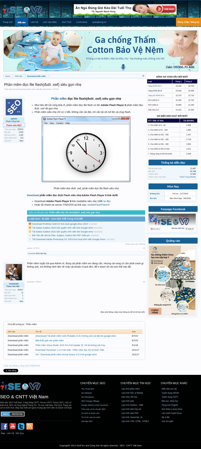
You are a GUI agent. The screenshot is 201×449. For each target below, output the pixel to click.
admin (48, 89)
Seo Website (86, 393)
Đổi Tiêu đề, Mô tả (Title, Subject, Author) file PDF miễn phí (61, 235)
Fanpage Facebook (173, 209)
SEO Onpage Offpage (90, 401)
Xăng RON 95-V (155, 86)
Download (33, 195)
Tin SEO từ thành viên (90, 413)
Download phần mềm (27, 89)
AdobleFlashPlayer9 (98, 204)
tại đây (106, 201)
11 (22, 293)
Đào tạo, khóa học (170, 401)
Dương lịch (155, 194)
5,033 (21, 132)
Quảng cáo (173, 240)
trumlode (31, 253)
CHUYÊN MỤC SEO (92, 383)
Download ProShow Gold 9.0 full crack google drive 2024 (60, 224)
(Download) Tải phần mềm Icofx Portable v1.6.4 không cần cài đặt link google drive (75, 336)
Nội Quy (20, 433)
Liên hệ (34, 22)
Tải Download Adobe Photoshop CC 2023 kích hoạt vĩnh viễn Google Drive (68, 239)
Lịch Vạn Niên (50, 22)
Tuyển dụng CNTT (170, 397)
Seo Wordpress (87, 397)
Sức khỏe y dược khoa (172, 409)
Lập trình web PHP (130, 413)
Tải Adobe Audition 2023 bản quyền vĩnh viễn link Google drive (62, 228)
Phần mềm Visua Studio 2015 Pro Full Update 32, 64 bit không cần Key (70, 345)
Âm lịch (153, 198)
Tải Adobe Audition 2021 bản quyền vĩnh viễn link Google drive (62, 231)
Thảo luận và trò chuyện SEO (93, 409)
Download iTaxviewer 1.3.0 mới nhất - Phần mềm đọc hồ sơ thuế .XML (69, 350)
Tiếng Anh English (170, 405)
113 (21, 138)
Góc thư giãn (167, 421)
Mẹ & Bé (165, 417)
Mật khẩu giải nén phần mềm (49, 340)
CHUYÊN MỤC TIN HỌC (136, 383)
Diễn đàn (22, 22)
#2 (144, 282)
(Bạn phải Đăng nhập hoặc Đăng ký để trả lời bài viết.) (122, 312)
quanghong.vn (99, 22)
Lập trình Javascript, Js (131, 417)
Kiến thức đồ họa (129, 397)
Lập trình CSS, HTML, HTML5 (135, 421)
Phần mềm (59, 98)
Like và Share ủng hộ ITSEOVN (21, 365)
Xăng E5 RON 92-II (156, 95)
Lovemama (81, 22)
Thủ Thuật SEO (87, 389)
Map (3, 433)
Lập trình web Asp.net (131, 409)
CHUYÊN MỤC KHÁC (174, 383)
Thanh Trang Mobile (187, 177)
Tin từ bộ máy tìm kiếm (90, 417)
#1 (144, 248)
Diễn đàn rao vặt (169, 389)
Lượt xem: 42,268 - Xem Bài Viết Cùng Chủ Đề (56, 218)
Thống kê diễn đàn (173, 162)
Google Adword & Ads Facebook (94, 405)
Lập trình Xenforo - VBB (132, 405)
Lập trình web (127, 401)
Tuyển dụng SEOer (170, 393)
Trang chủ (8, 22)
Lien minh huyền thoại (172, 413)
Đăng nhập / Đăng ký (188, 22)
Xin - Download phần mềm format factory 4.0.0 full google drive (66, 354)
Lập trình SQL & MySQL (132, 393)
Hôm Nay (173, 186)
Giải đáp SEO (87, 421)
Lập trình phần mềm (130, 389)
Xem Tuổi (66, 22)
